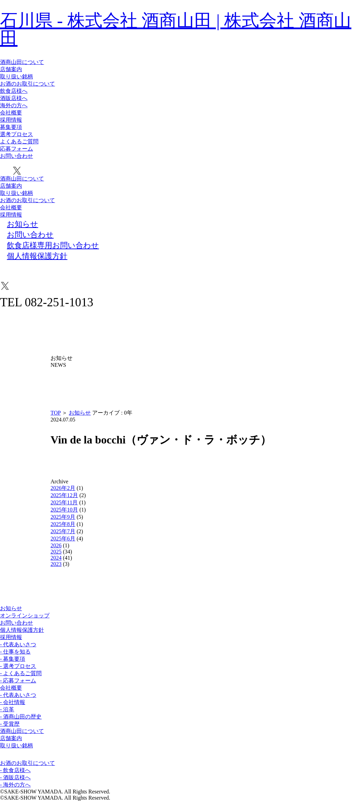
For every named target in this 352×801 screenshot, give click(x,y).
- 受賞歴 (10, 724)
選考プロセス (16, 134)
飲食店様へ (14, 91)
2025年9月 (63, 517)
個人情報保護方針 (22, 630)
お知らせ (80, 413)
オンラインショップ (25, 615)
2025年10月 (64, 510)
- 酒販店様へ (15, 777)
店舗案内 (11, 69)
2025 (56, 552)
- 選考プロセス (18, 666)
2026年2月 (63, 488)
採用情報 (11, 120)
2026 (56, 545)
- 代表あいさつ (18, 644)
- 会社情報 (12, 702)
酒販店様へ (14, 98)
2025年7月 (63, 531)
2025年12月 (64, 495)
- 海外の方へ (15, 785)
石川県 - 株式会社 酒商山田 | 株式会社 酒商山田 (175, 29)
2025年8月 (63, 524)
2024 (56, 558)
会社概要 (11, 113)
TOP (55, 413)
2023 (56, 564)
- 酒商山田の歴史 (21, 717)
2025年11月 (64, 502)
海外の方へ (14, 105)
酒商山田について (22, 62)
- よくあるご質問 (21, 673)
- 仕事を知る (15, 652)
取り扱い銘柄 (16, 76)
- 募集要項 (12, 659)
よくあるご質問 (19, 141)
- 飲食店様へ (15, 770)
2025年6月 (63, 538)
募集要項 (11, 127)
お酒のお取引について (27, 84)
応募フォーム (16, 149)
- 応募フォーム (18, 680)
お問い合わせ (16, 156)
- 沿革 (7, 709)
